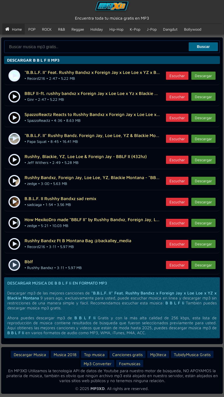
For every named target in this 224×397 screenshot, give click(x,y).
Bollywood (192, 29)
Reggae (77, 29)
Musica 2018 (65, 354)
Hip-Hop (116, 29)
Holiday (96, 29)
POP (32, 29)
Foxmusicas (129, 363)
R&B (61, 29)
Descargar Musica (30, 354)
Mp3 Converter (97, 363)
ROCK (47, 29)
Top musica (94, 354)
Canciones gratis (127, 354)
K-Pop (135, 29)
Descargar (203, 75)
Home (13, 29)
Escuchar (177, 75)
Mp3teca (158, 354)
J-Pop (152, 29)
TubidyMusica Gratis (192, 354)
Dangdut (170, 29)
